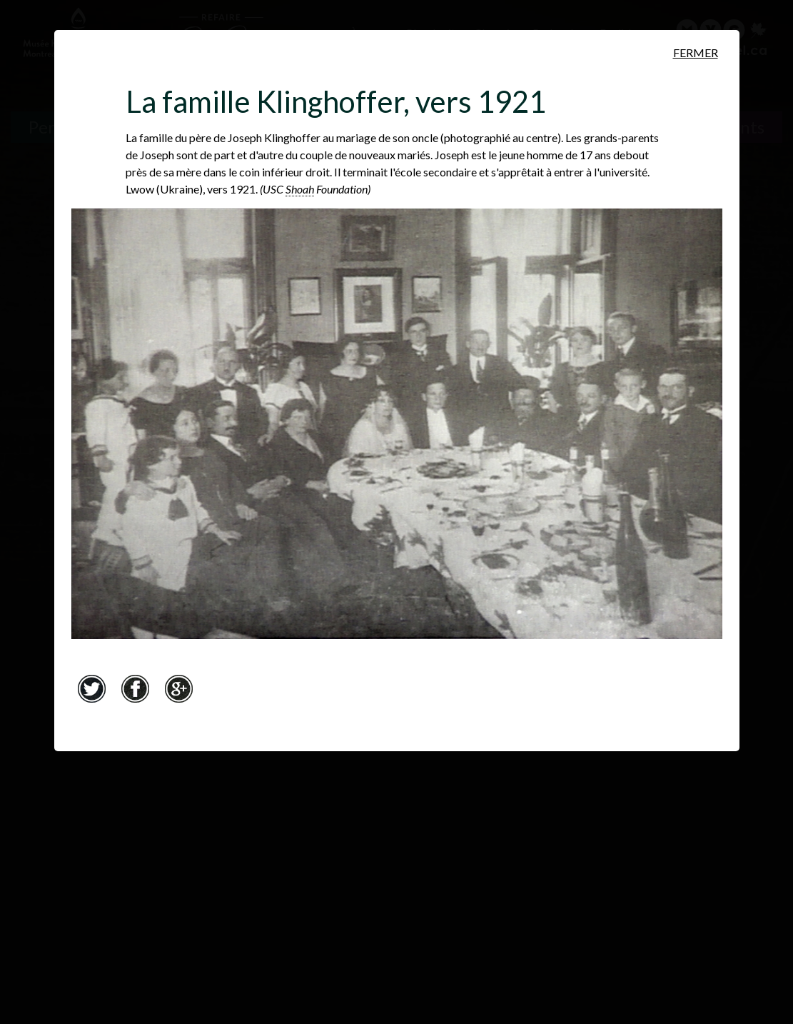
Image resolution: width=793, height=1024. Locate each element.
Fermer (695, 52)
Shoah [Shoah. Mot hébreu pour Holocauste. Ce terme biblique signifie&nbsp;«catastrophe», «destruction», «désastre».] (300, 189)
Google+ (179, 688)
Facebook (136, 688)
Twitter (92, 688)
